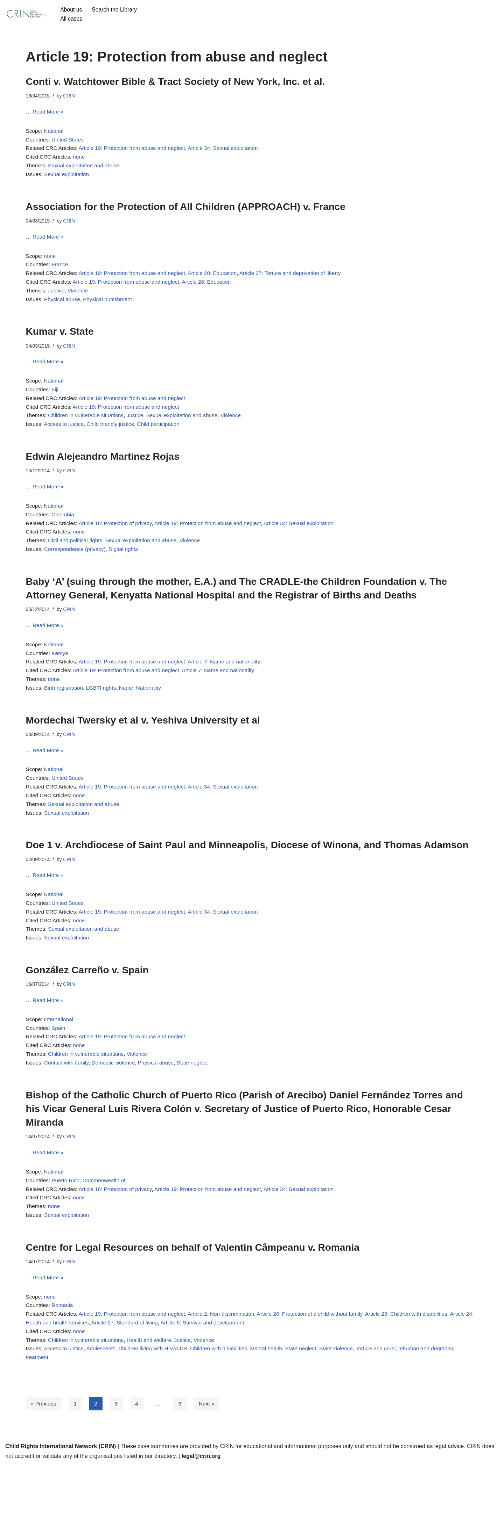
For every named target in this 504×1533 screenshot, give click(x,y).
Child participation (164, 444)
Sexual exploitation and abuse (86, 171)
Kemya (61, 683)
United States (69, 143)
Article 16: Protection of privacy (119, 547)
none (81, 162)
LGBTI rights (104, 721)
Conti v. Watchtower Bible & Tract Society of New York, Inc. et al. (175, 81)
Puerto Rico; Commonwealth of (91, 1237)
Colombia (65, 537)
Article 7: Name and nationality (234, 692)
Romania (64, 1368)
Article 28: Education (221, 284)
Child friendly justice (114, 444)
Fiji (56, 406)
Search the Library (116, 9)
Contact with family (68, 1116)
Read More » (49, 113)
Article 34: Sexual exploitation (232, 152)
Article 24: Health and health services (72, 1387)
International (60, 1068)
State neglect (200, 1116)
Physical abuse (64, 312)
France (61, 274)
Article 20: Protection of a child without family (323, 1378)
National (55, 133)
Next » (209, 1472)
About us (71, 9)
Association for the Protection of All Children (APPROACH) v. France (185, 213)
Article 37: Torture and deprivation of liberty (303, 284)
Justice (57, 303)
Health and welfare (155, 1406)
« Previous (44, 1472)
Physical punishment (111, 312)
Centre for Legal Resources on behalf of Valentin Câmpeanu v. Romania (192, 1307)
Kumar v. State (60, 344)
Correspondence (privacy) (77, 576)
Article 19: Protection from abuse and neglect (137, 152)
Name (131, 721)
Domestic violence (117, 1116)
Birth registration (65, 721)
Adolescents (104, 1415)
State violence (351, 1415)
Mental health (278, 1415)
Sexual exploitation (68, 181)
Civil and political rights (77, 566)
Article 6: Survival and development (237, 1387)
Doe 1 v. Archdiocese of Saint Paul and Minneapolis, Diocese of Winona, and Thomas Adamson (247, 884)
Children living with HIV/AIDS (159, 1415)
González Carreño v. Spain (87, 1016)
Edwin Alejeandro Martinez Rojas (103, 476)
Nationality (154, 721)
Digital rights (128, 576)
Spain (60, 1078)
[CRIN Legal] (26, 14)
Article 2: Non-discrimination (230, 1378)
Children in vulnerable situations (88, 434)
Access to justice (65, 444)
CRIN (71, 96)
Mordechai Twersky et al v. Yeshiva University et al (143, 753)
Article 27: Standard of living (156, 1387)
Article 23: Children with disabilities (425, 1378)
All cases (71, 18)
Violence (80, 303)
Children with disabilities (228, 1415)
